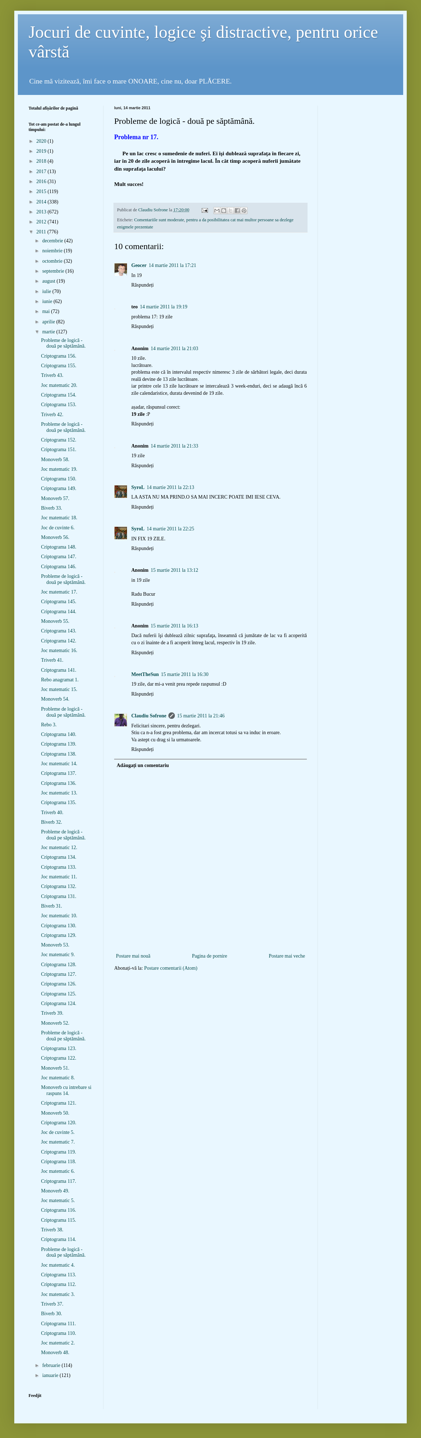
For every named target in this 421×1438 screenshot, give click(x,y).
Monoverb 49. (55, 1191)
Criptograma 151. (58, 449)
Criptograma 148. (58, 547)
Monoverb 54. (55, 699)
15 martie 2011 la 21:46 (200, 715)
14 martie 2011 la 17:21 (172, 265)
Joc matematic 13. (59, 793)
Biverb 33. (51, 508)
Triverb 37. (52, 1304)
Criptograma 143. (58, 631)
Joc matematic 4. (58, 1265)
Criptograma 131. (58, 896)
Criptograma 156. (58, 356)
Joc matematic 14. (59, 763)
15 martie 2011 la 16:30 (184, 674)
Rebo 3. (49, 724)
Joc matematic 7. (58, 1142)
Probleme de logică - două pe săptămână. (63, 343)
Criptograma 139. (58, 744)
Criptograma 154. (58, 395)
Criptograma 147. (58, 556)
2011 (41, 231)
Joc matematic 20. (59, 385)
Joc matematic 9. (58, 954)
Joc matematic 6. (58, 1171)
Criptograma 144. (58, 611)
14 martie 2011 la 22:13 (170, 487)
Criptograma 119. (58, 1152)
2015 (42, 191)
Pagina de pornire (209, 956)
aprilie (49, 321)
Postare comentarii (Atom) (170, 968)
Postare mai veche (287, 956)
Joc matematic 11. (59, 876)
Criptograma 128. (58, 964)
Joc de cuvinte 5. (58, 1132)
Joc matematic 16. (59, 650)
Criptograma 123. (58, 1048)
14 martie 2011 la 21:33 (174, 446)
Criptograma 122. (58, 1058)
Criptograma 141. (58, 670)
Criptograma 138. (58, 754)
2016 (42, 181)
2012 (42, 221)
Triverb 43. (52, 375)
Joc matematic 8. (58, 1077)
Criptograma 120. (58, 1122)
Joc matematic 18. (59, 517)
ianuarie (51, 1375)
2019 (42, 151)
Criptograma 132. (58, 886)
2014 (42, 202)
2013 (42, 212)
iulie (47, 291)
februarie (51, 1365)
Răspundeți (142, 285)
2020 (42, 141)
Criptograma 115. (58, 1220)
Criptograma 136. (58, 783)
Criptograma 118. (58, 1161)
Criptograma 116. (58, 1210)
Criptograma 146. (58, 566)
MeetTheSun (145, 674)
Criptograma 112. (58, 1284)
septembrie (53, 271)
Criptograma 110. (58, 1333)
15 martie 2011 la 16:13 (174, 626)
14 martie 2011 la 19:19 (163, 306)
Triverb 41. (52, 660)
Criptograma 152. (58, 440)
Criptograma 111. (58, 1323)
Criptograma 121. (58, 1103)
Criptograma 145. (58, 601)
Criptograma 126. (58, 984)
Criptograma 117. (58, 1181)
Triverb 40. (52, 812)
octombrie (53, 261)
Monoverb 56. (55, 537)
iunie (48, 301)
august (49, 281)
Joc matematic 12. (59, 847)
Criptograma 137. (58, 773)
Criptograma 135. (58, 802)
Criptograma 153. (58, 404)
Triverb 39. (52, 1013)
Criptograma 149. (58, 488)
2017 (42, 171)
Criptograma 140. (58, 734)
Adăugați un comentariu (143, 765)
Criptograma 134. (58, 857)
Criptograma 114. (58, 1239)
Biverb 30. (51, 1313)
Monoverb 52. (55, 1023)
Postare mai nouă (133, 956)
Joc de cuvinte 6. (58, 527)
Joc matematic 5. (58, 1200)
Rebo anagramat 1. (59, 679)
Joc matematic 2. (58, 1343)
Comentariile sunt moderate (159, 219)
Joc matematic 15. (59, 689)
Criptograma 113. (58, 1274)
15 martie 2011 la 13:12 (174, 570)
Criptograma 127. (58, 974)
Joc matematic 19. (59, 469)
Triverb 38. (52, 1229)
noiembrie (53, 250)
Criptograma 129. (58, 935)
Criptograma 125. (58, 993)
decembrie (53, 240)
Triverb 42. (52, 414)
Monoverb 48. (55, 1352)
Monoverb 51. (55, 1068)
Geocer (139, 265)
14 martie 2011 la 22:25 (170, 528)
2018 (42, 161)
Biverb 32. (51, 822)
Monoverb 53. (55, 945)
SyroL (137, 487)
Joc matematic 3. (58, 1294)
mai (46, 311)
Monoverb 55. (55, 621)
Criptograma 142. (58, 641)
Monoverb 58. (55, 459)
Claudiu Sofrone (148, 715)
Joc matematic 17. (59, 592)
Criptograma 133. (58, 867)
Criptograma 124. (58, 1003)
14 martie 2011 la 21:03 (174, 348)
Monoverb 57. (55, 498)
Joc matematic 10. (59, 915)
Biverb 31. (51, 906)
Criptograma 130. (58, 925)
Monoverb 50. (55, 1113)
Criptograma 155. (58, 365)
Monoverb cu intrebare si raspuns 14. (66, 1090)
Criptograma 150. (58, 478)
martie (49, 331)
